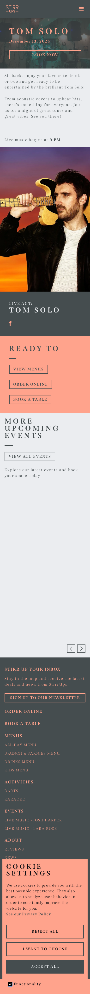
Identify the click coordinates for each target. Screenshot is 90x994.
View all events (30, 456)
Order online (30, 384)
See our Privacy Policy (28, 914)
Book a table (30, 399)
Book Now (45, 54)
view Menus (28, 369)
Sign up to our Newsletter (45, 697)
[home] (34, 9)
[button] (81, 9)
